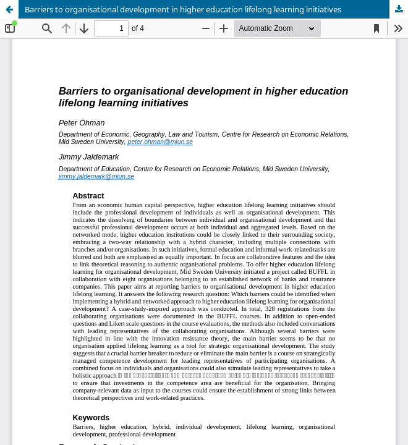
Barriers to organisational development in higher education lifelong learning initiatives (183, 9)
